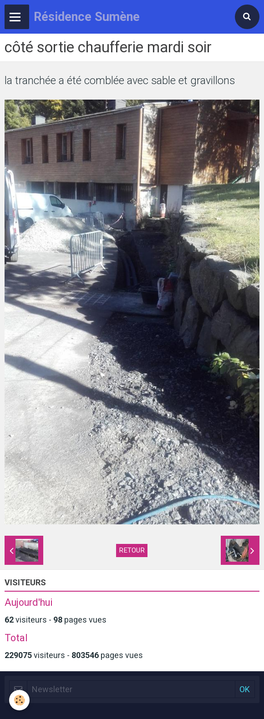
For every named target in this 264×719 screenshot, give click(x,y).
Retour (132, 550)
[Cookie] (19, 700)
